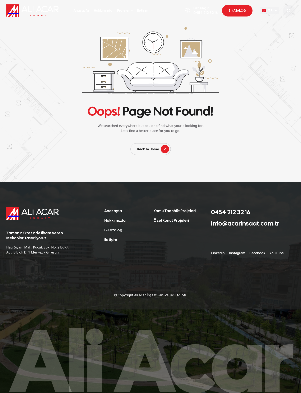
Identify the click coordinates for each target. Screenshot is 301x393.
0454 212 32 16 (230, 212)
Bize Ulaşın (201, 8)
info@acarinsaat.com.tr (245, 223)
